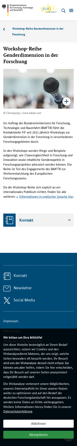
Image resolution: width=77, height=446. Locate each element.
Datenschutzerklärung (17, 411)
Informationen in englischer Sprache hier (46, 196)
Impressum (10, 321)
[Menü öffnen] (71, 10)
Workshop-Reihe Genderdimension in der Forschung (37, 31)
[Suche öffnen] (63, 10)
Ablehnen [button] (38, 423)
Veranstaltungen (6, 29)
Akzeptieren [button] (38, 434)
